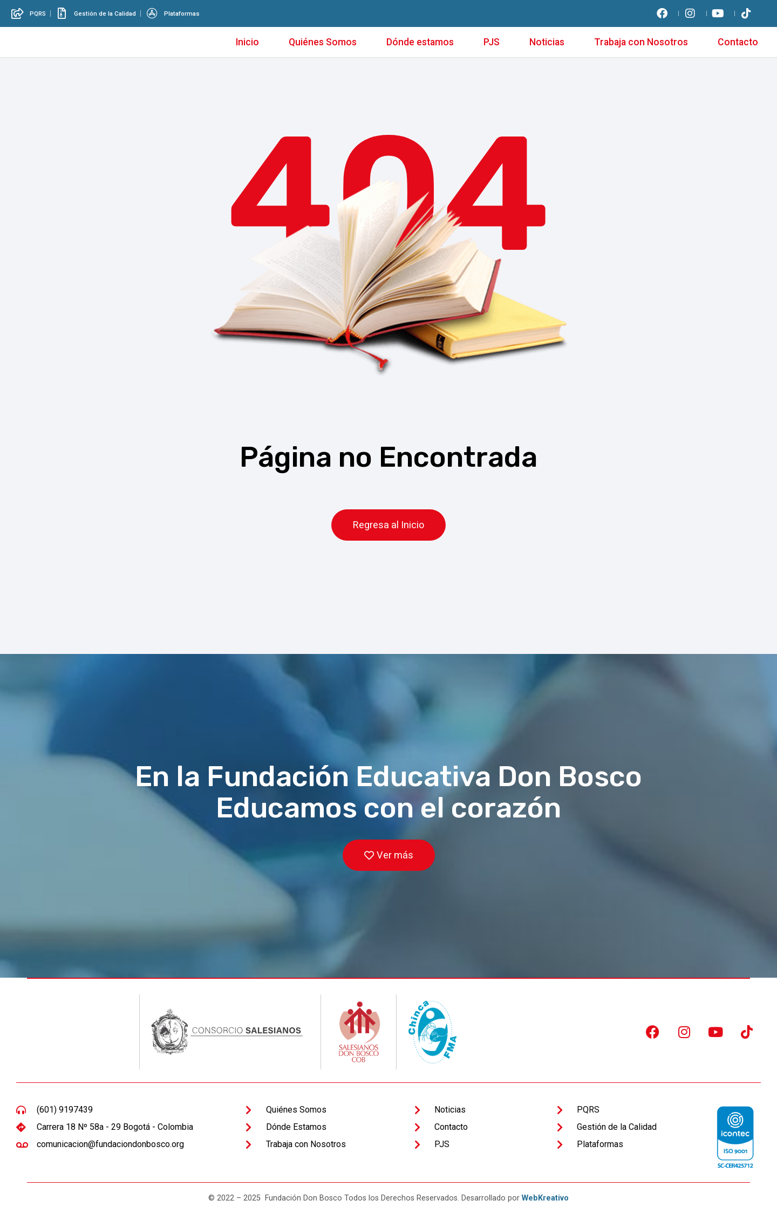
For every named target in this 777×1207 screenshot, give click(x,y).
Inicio (247, 42)
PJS (491, 42)
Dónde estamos (420, 42)
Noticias (546, 42)
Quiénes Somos (323, 42)
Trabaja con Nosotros (641, 42)
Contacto (738, 42)
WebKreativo (545, 1198)
